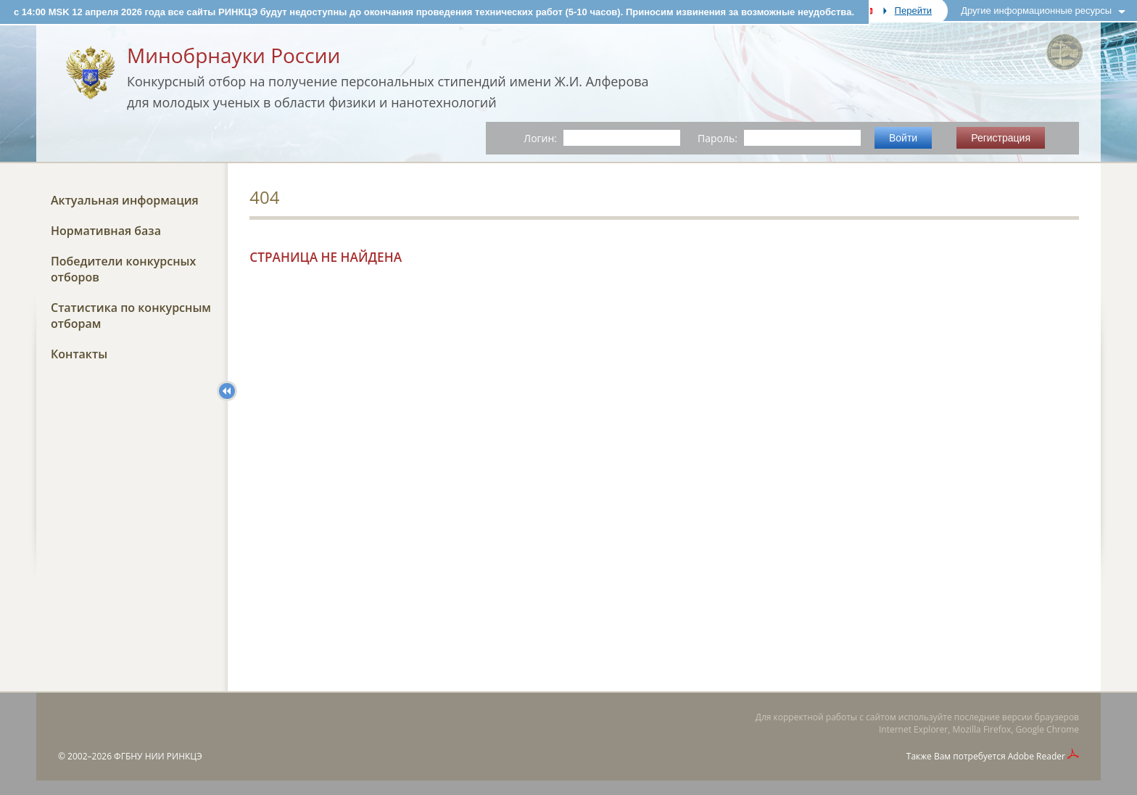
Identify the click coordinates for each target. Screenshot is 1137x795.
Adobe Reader (1036, 756)
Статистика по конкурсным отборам (131, 315)
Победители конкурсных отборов (123, 269)
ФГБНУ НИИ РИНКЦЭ (158, 756)
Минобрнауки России (233, 55)
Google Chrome (1047, 729)
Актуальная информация (125, 200)
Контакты (79, 354)
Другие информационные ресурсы (1036, 10)
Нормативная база (106, 231)
